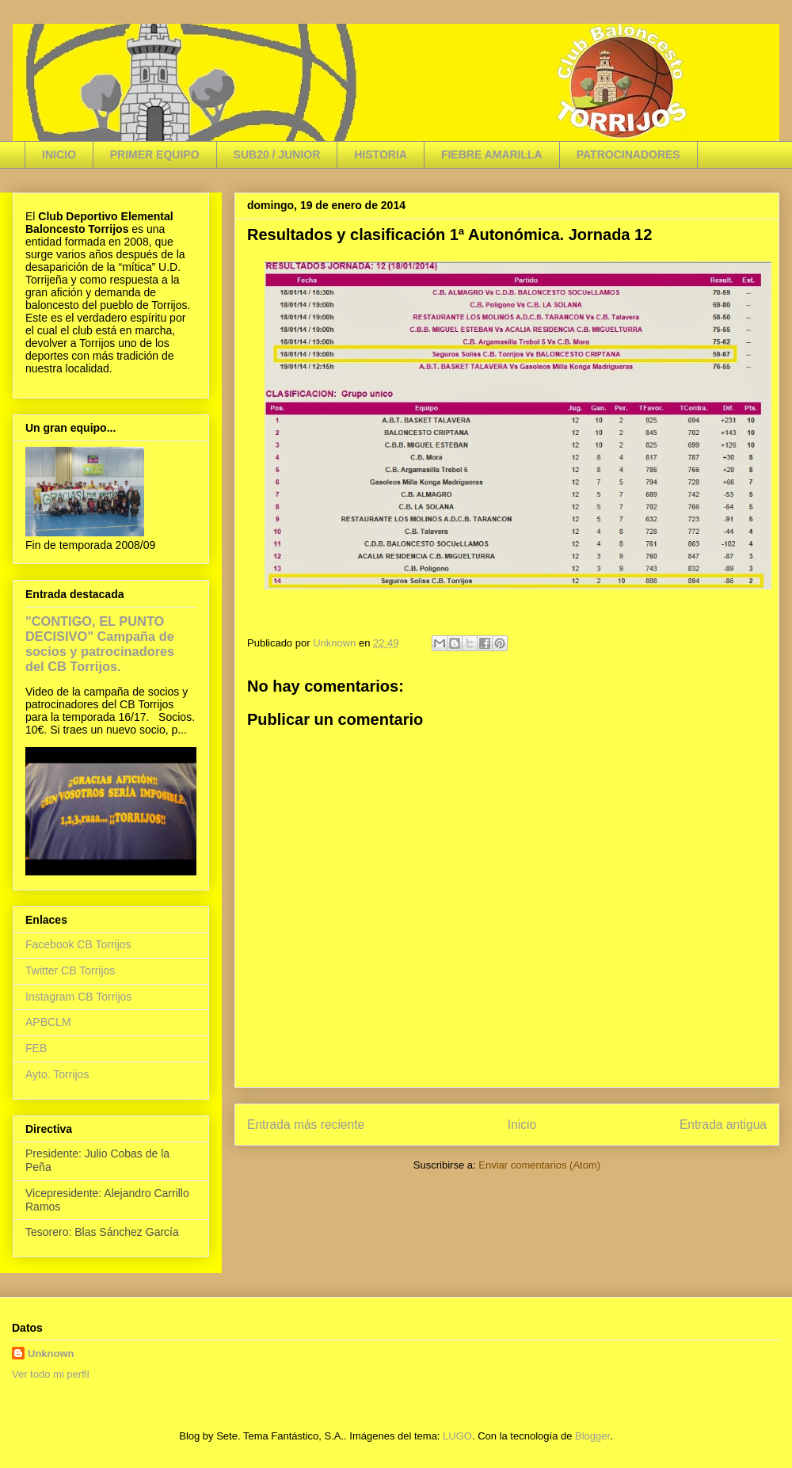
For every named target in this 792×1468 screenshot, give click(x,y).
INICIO (59, 154)
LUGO (457, 1436)
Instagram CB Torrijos (78, 996)
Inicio (522, 1124)
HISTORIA (380, 154)
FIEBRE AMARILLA (492, 154)
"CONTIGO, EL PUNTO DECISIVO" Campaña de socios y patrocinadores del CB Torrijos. (99, 643)
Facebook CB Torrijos (78, 944)
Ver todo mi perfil (50, 1374)
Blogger (592, 1436)
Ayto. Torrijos (57, 1074)
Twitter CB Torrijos (70, 970)
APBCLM (48, 1022)
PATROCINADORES (628, 154)
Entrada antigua (723, 1124)
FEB (36, 1048)
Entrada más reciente (305, 1124)
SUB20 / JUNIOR (277, 154)
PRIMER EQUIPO (155, 154)
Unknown (51, 1353)
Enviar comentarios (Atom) (539, 1165)
